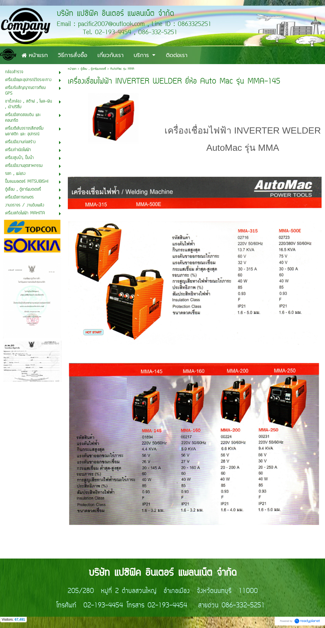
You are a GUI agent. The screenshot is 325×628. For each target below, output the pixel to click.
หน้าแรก (72, 69)
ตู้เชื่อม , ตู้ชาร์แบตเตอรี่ (93, 69)
